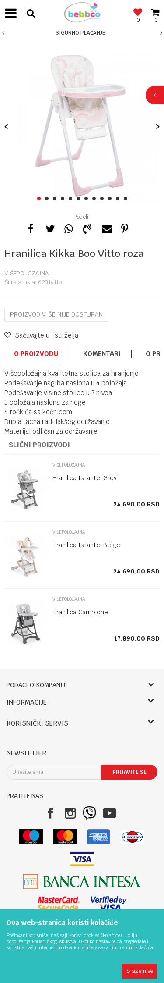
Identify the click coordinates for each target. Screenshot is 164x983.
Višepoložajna (26, 273)
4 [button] (64, 199)
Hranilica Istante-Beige (86, 545)
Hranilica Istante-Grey (84, 478)
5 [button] (72, 199)
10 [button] (111, 199)
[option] (82, 32)
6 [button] (80, 199)
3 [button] (56, 199)
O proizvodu (36, 354)
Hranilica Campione (80, 612)
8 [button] (95, 199)
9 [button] (103, 199)
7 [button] (88, 199)
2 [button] (48, 199)
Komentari (102, 354)
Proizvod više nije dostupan (56, 314)
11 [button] (119, 199)
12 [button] (127, 199)
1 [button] (40, 199)
